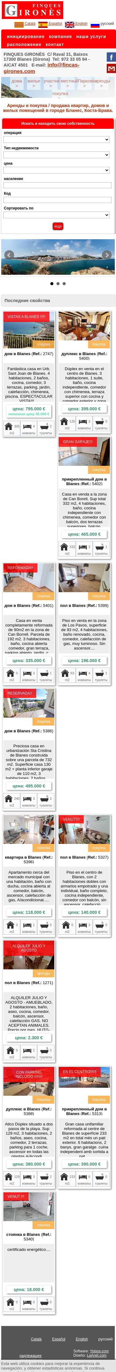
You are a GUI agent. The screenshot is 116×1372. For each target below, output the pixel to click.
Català (24, 23)
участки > (52, 83)
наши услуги (91, 36)
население (13, 179)
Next (107, 255)
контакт (55, 44)
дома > (17, 83)
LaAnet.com (96, 1355)
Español (50, 23)
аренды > (102, 83)
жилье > (33, 83)
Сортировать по (18, 208)
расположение (24, 44)
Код (7, 193)
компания (60, 36)
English (76, 23)
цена (8, 163)
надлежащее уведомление (31, 1358)
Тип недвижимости (21, 148)
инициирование (26, 36)
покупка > (60, 96)
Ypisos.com (99, 1351)
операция (12, 133)
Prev (9, 255)
